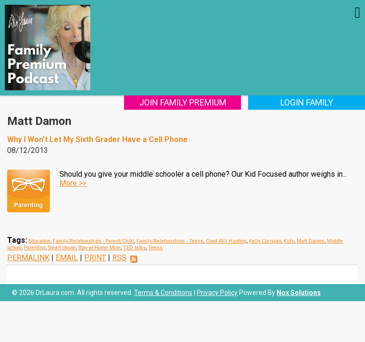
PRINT (95, 257)
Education (39, 241)
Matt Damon (311, 241)
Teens (155, 248)
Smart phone (62, 248)
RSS (119, 257)
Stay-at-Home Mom (99, 248)
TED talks (134, 248)
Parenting (35, 248)
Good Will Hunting (226, 241)
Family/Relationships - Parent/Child (93, 241)
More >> (72, 183)
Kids (289, 241)
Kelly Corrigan (265, 241)
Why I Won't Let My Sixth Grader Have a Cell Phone (97, 139)
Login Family (306, 102)
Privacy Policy (217, 292)
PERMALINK (28, 257)
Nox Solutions (299, 292)
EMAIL (67, 257)
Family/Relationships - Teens (169, 241)
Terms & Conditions (163, 292)
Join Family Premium (182, 102)
